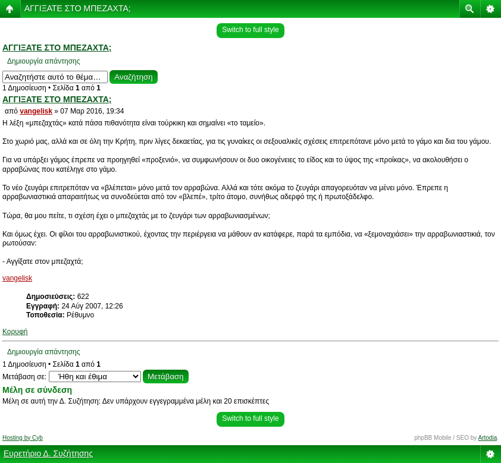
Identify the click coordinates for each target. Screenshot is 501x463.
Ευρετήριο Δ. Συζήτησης (48, 453)
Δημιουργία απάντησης (43, 61)
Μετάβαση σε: (24, 377)
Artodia (487, 437)
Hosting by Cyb (22, 437)
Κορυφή (14, 331)
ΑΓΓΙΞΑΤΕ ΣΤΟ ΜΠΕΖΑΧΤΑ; (77, 8)
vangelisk (36, 111)
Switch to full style (250, 30)
